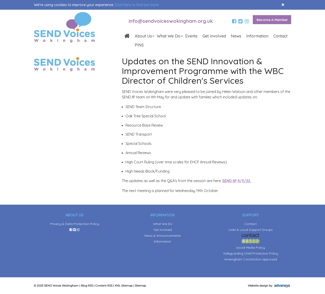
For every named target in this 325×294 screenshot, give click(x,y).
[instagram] (247, 21)
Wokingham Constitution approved (250, 259)
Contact (280, 36)
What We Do (170, 36)
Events (191, 36)
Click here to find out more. (137, 4)
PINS (139, 45)
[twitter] (241, 21)
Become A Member (272, 20)
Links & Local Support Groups (251, 230)
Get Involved (214, 36)
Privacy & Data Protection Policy (74, 224)
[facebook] (234, 21)
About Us (144, 36)
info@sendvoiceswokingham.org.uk (171, 21)
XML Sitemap (123, 285)
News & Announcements (162, 236)
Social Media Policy (250, 247)
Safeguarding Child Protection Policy (250, 253)
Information (257, 36)
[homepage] (127, 36)
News (236, 36)
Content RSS (103, 285)
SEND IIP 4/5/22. (236, 180)
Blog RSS (87, 285)
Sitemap (140, 285)
